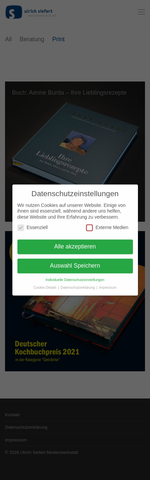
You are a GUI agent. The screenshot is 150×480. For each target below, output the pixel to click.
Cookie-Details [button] (45, 285)
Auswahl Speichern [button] (75, 264)
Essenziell (32, 226)
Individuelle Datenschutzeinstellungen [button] (75, 278)
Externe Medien (107, 226)
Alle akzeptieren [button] (75, 245)
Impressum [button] (108, 285)
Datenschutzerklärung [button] (78, 285)
